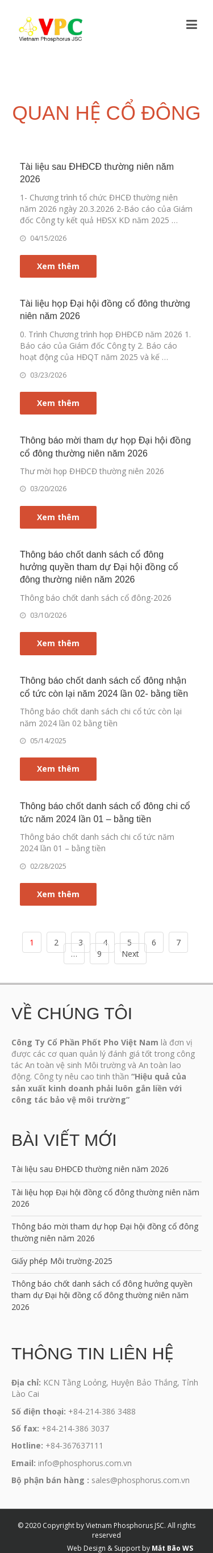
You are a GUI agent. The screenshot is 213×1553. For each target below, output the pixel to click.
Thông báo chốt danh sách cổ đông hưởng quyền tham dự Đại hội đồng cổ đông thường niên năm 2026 (99, 567)
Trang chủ (60, 92)
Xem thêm (58, 266)
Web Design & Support (103, 1548)
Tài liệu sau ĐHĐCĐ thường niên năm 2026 (90, 1168)
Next (130, 953)
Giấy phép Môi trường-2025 (61, 1260)
